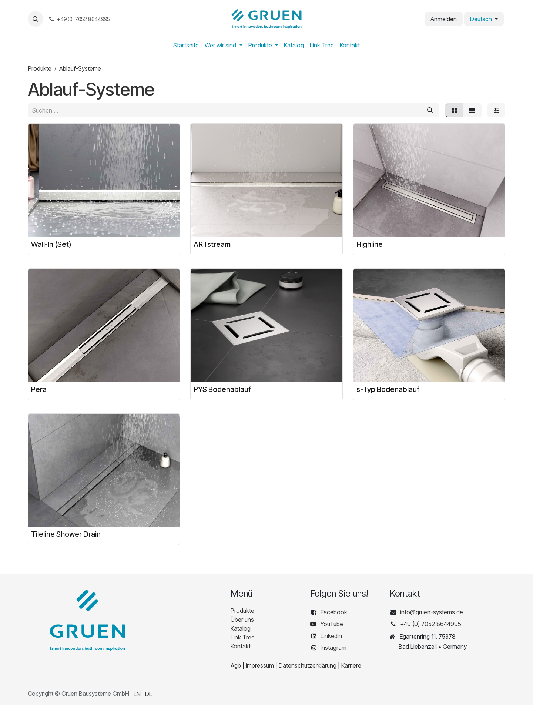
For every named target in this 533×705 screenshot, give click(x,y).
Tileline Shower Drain (66, 534)
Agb (236, 665)
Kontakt (241, 646)
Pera (39, 389)
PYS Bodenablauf (222, 389)
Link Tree (243, 637)
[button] (35, 19)
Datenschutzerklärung (307, 665)
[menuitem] (186, 45)
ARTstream (212, 244)
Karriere (351, 665)
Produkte (39, 68)
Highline (369, 244)
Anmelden (443, 19)
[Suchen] (430, 110)
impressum (260, 665)
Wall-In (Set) (51, 244)
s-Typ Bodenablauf (387, 389)
